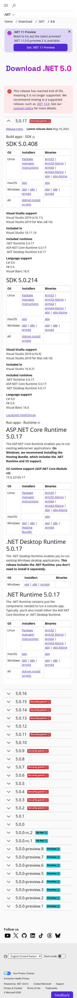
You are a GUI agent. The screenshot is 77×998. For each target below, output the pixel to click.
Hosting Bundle (27, 530)
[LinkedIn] (32, 935)
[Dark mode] (62, 956)
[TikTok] (41, 935)
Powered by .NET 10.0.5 (16, 984)
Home (9, 21)
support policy (23, 108)
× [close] (69, 31)
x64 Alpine (60, 176)
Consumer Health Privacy (17, 978)
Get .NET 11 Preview (41, 47)
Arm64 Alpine (54, 172)
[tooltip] (48, 121)
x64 (47, 176)
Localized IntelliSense (21, 415)
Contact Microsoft (42, 984)
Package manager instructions (30, 163)
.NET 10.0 (43, 104)
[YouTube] (7, 935)
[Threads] (49, 935)
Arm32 (49, 159)
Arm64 (49, 168)
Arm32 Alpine (54, 163)
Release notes (14, 129)
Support (60, 984)
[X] (15, 935)
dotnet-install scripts (31, 202)
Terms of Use (33, 988)
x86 (32, 189)
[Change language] (25, 956)
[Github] (24, 935)
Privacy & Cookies (13, 988)
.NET (9, 14)
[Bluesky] (57, 935)
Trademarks (51, 988)
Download (25, 21)
